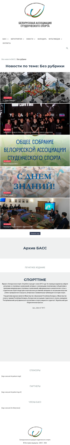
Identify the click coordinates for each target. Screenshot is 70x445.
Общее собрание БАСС (10, 164)
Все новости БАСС (9, 59)
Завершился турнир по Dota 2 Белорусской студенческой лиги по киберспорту (28, 132)
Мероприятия (17, 39)
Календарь (42, 39)
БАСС (6, 39)
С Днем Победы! (9, 101)
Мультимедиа (55, 39)
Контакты (7, 43)
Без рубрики (7, 98)
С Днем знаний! (8, 195)
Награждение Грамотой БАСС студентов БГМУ (18, 227)
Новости (30, 39)
